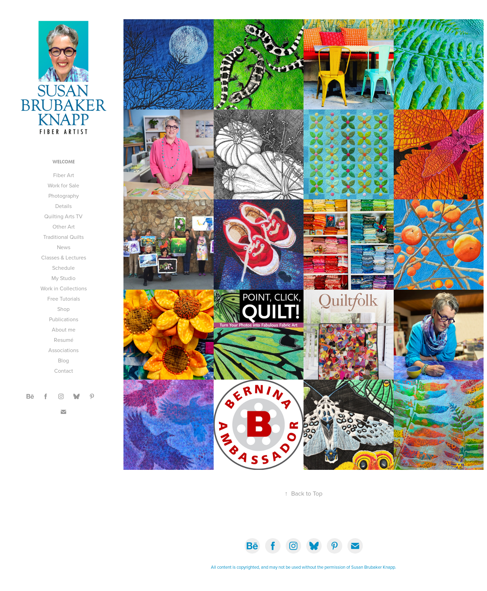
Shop (63, 309)
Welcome (63, 162)
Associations (63, 350)
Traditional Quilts (63, 237)
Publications (63, 319)
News (63, 247)
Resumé (63, 340)
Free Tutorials (63, 298)
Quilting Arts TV (63, 216)
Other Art (63, 226)
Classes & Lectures (63, 257)
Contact (63, 370)
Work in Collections (63, 288)
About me (63, 329)
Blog (63, 360)
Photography (63, 195)
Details (63, 206)
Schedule (63, 267)
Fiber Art (63, 175)
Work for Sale (63, 185)
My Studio (63, 278)
